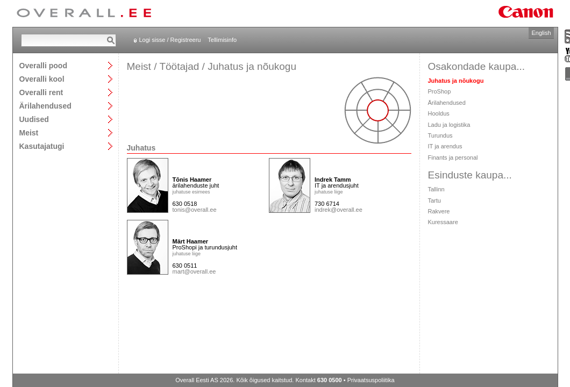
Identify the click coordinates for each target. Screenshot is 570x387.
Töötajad (179, 66)
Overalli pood (43, 65)
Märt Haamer (191, 241)
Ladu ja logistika (449, 124)
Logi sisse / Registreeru (170, 40)
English (541, 33)
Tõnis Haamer (192, 179)
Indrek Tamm (333, 179)
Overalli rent (41, 92)
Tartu (434, 200)
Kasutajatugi (42, 146)
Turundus (440, 135)
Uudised (34, 119)
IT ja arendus (445, 146)
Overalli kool (42, 79)
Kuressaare (443, 222)
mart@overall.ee (194, 271)
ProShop (439, 91)
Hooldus (439, 113)
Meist (29, 132)
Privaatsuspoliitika (371, 380)
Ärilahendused (45, 106)
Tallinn (436, 189)
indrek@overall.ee (338, 209)
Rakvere (439, 211)
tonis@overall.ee (195, 209)
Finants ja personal (453, 157)
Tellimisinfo (222, 40)
